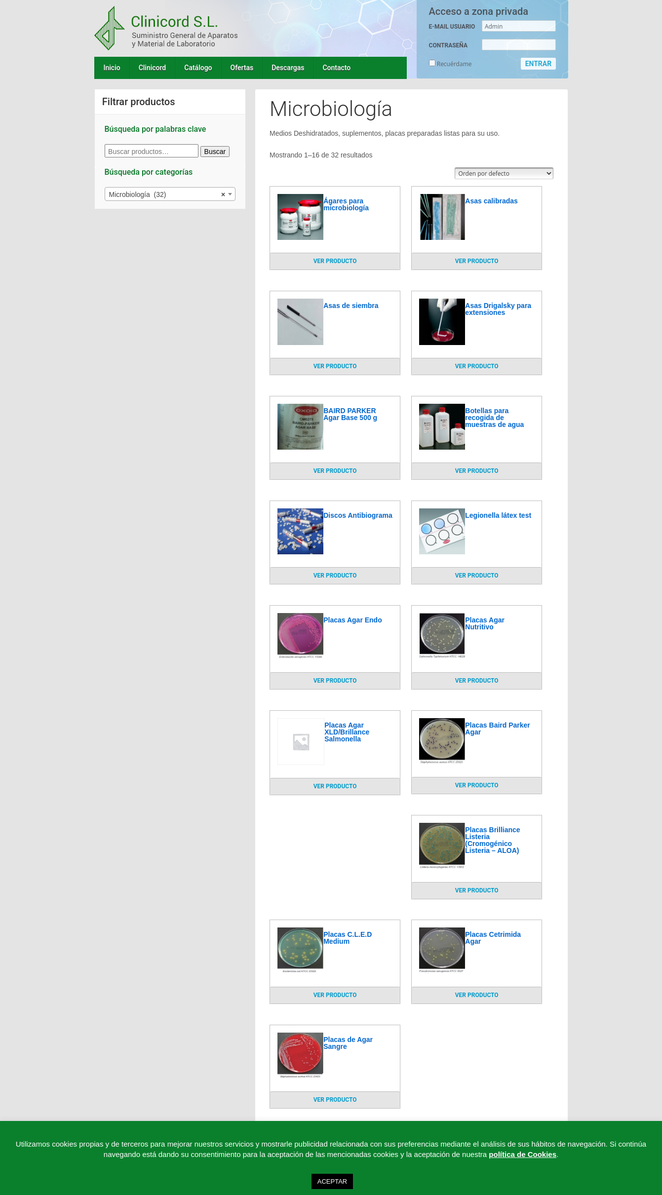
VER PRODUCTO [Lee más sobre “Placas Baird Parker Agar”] (477, 785)
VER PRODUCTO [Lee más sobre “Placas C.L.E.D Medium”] (335, 995)
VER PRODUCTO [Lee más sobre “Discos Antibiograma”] (335, 575)
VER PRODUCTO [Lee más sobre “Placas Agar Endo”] (335, 680)
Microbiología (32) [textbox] (167, 194)
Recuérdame (450, 64)
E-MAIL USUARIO (452, 26)
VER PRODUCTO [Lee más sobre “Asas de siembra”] (335, 366)
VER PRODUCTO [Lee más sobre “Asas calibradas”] (477, 261)
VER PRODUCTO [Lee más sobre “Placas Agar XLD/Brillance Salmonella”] (335, 786)
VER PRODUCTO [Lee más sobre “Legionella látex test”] (477, 575)
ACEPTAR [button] (332, 1181)
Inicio (112, 68)
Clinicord (152, 68)
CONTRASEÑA (448, 45)
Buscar (215, 151)
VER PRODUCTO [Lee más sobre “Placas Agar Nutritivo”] (477, 680)
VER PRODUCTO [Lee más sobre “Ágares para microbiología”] (335, 261)
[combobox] (170, 194)
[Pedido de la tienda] (504, 173)
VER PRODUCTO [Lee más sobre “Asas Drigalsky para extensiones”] (477, 366)
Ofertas (242, 68)
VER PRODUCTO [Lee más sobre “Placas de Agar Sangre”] (335, 1099)
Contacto (336, 68)
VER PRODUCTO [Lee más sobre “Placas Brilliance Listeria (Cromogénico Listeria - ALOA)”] (477, 890)
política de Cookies (522, 1154)
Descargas (288, 68)
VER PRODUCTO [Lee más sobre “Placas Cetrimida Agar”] (477, 995)
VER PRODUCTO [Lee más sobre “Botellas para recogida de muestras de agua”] (477, 470)
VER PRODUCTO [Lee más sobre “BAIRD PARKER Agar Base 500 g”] (335, 470)
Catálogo (198, 68)
